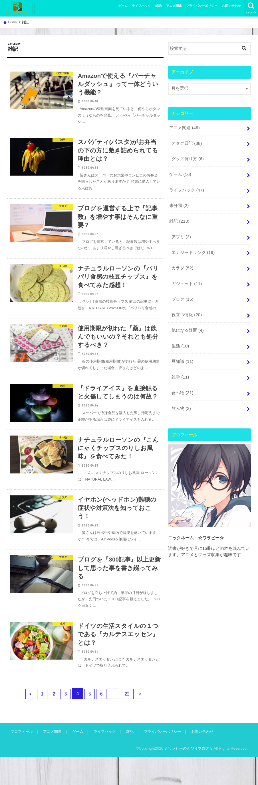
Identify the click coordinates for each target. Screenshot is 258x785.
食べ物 (182, 383)
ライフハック (141, 5)
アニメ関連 (174, 5)
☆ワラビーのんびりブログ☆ (188, 776)
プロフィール (21, 759)
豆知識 (182, 353)
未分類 (178, 202)
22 (129, 721)
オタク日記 (187, 142)
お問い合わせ (231, 5)
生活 (180, 338)
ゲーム (123, 5)
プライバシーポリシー (201, 5)
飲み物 (181, 398)
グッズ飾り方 (187, 157)
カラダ (182, 263)
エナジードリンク (193, 247)
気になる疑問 (187, 323)
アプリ (181, 232)
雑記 (158, 5)
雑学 (180, 368)
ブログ (182, 293)
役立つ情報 (187, 308)
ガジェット (187, 278)
